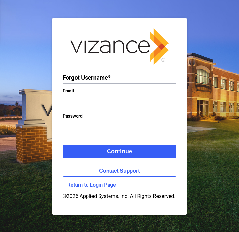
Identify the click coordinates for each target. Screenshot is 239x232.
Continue (119, 151)
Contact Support (119, 171)
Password (73, 116)
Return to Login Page (91, 185)
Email (68, 90)
